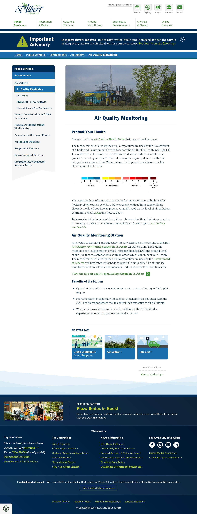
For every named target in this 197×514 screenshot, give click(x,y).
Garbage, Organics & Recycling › (70, 452)
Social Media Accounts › (163, 452)
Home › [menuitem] (18, 54)
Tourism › (74, 23)
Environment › (22, 75)
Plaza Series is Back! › (98, 408)
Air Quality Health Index (110, 139)
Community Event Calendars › (118, 448)
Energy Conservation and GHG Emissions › (32, 116)
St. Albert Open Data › (113, 462)
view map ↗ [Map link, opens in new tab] (31, 447)
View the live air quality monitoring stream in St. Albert (108, 273)
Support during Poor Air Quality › (34, 108)
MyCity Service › (61, 457)
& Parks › (49, 23)
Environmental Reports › (29, 155)
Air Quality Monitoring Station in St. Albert (99, 246)
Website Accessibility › (107, 501)
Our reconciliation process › (99, 487)
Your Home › (98, 23)
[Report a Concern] (158, 9)
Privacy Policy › (61, 501)
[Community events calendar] (137, 9)
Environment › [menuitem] (58, 54)
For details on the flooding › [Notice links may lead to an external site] (157, 43)
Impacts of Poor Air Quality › (32, 101)
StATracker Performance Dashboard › (121, 466)
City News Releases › (112, 443)
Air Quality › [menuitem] (77, 54)
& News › (148, 23)
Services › (24, 23)
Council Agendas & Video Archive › (120, 452)
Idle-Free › (22, 95)
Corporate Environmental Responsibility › (29, 163)
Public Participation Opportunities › (121, 457)
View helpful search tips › (120, 4)
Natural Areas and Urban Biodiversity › (29, 126)
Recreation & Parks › (63, 462)
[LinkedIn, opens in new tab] (176, 445)
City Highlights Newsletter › (165, 457)
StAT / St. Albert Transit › (66, 466)
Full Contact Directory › (17, 456)
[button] (6, 508)
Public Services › (24, 68)
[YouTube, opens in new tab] (168, 445)
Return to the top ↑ (152, 374)
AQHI (97, 212)
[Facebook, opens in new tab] (152, 445)
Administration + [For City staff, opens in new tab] (135, 501)
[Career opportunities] (169, 9)
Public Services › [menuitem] (36, 54)
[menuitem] (102, 54)
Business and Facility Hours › (21, 461)
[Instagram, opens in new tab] (160, 445)
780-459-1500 (19, 452)
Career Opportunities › (65, 448)
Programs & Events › (26, 148)
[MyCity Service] (147, 9)
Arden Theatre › (61, 443)
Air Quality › (21, 82)
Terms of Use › (82, 501)
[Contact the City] (179, 9)
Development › (123, 23)
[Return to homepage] (29, 8)
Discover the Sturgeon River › (32, 135)
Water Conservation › (27, 141)
